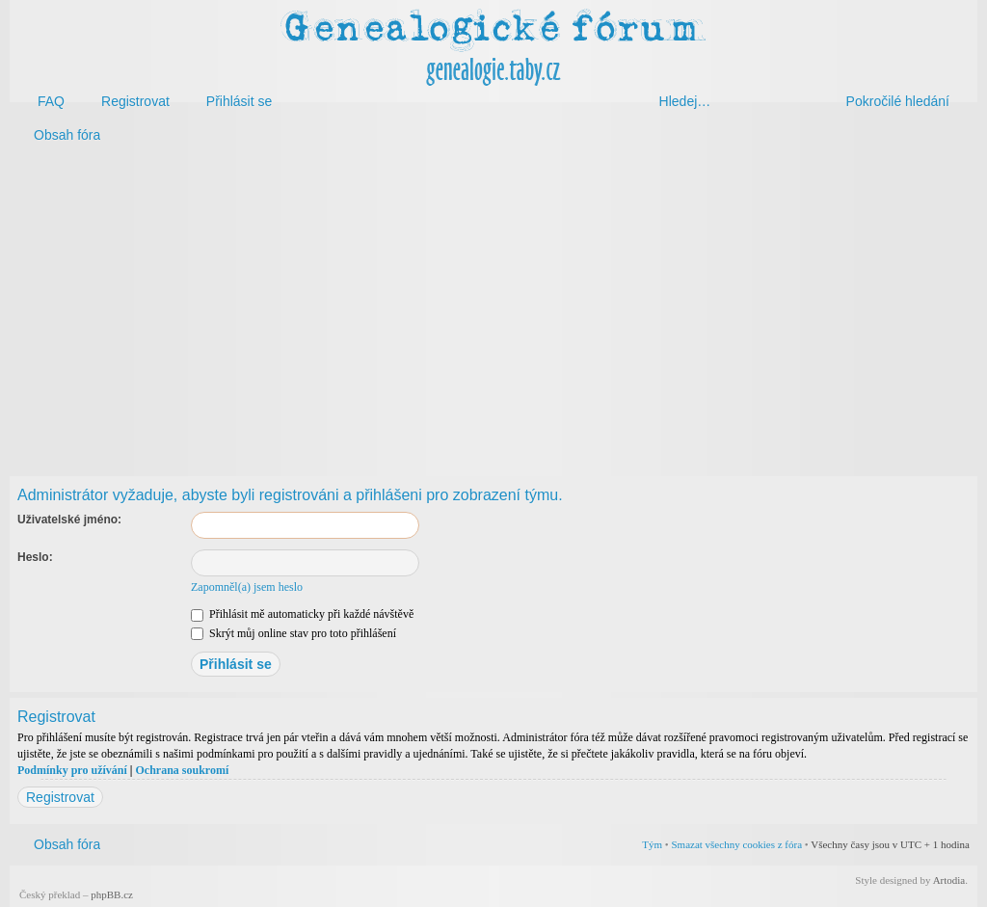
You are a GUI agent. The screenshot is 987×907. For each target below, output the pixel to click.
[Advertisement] (493, 306)
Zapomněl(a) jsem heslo (247, 587)
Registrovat (60, 797)
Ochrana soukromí (181, 770)
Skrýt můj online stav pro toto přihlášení (293, 633)
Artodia (949, 880)
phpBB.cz (112, 894)
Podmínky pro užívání (72, 770)
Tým (652, 844)
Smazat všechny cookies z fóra (736, 844)
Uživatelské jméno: (69, 519)
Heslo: (35, 557)
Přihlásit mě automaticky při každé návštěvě (302, 614)
